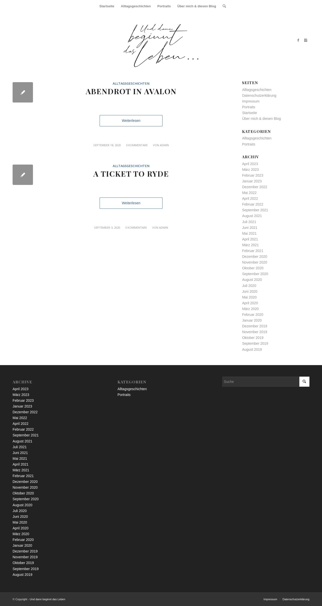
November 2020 (254, 262)
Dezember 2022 (254, 187)
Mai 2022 (249, 193)
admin (164, 145)
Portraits (248, 107)
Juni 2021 (249, 228)
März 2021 (250, 245)
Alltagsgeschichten (131, 83)
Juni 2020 (249, 291)
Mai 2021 (249, 233)
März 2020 (250, 309)
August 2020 (252, 280)
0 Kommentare (137, 145)
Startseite (249, 113)
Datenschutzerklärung (259, 95)
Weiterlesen (131, 121)
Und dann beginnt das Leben (47, 599)
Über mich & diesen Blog (261, 119)
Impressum (250, 101)
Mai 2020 (249, 297)
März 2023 (250, 170)
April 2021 (250, 239)
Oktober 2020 (252, 268)
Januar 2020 (252, 320)
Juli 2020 (249, 286)
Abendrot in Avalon (131, 91)
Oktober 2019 (252, 338)
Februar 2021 (252, 251)
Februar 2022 (252, 204)
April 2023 (250, 164)
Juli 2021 (249, 222)
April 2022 (250, 198)
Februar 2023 (252, 175)
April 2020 (250, 303)
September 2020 (255, 274)
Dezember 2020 (254, 257)
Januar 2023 (252, 181)
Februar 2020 (252, 315)
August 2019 (252, 349)
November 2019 (254, 332)
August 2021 (252, 216)
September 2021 (255, 210)
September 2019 (255, 343)
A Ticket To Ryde (131, 174)
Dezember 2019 (254, 326)
